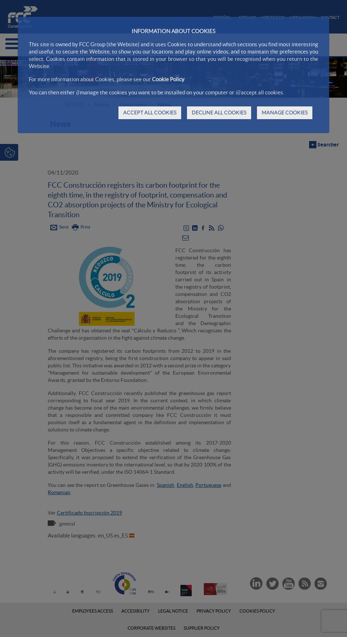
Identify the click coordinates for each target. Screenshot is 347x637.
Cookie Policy (168, 79)
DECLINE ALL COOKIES (219, 113)
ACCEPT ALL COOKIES (149, 113)
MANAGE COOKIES (285, 113)
